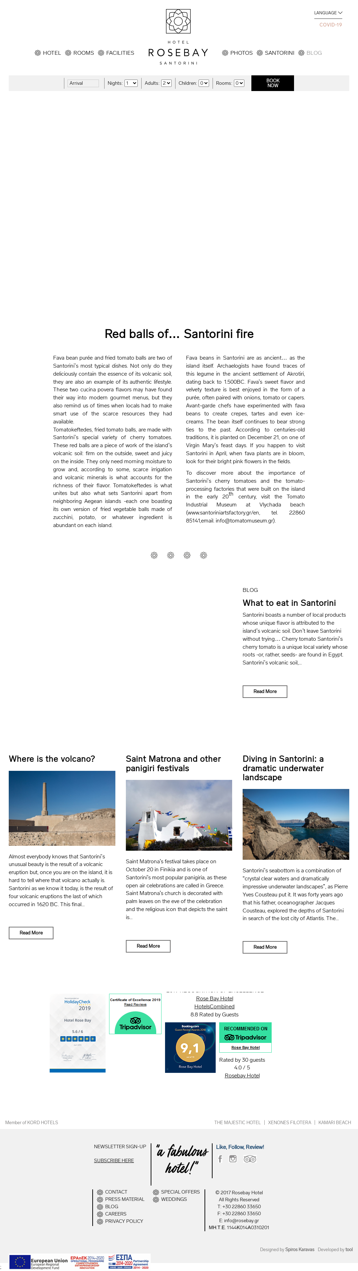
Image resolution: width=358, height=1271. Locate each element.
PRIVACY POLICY (124, 1221)
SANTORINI (279, 53)
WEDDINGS (174, 1199)
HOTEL (52, 53)
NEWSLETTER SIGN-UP (120, 1147)
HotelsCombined (214, 1006)
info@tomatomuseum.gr (244, 520)
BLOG (314, 53)
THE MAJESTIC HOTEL (237, 1122)
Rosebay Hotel (242, 1075)
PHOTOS (241, 53)
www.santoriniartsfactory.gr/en (223, 512)
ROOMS (83, 53)
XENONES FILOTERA (289, 1122)
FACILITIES (120, 53)
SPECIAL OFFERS (180, 1192)
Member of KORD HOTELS (31, 1122)
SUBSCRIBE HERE (114, 1161)
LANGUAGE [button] (325, 12)
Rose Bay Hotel (214, 998)
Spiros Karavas (299, 1249)
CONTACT (116, 1192)
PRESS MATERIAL (124, 1199)
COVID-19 (331, 25)
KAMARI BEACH (334, 1122)
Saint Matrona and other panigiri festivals (173, 763)
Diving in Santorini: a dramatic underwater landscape (283, 768)
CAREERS (116, 1214)
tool (349, 1249)
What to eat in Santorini (289, 603)
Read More (265, 691)
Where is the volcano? (52, 759)
